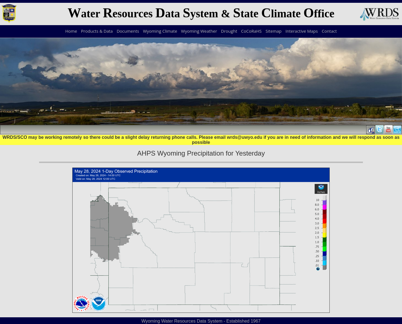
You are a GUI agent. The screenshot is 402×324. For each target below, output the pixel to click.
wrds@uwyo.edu (244, 137)
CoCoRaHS (251, 31)
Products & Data (97, 31)
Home (71, 31)
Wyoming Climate (160, 31)
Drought (229, 31)
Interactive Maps (302, 31)
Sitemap (273, 31)
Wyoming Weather (199, 31)
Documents (128, 31)
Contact (329, 31)
